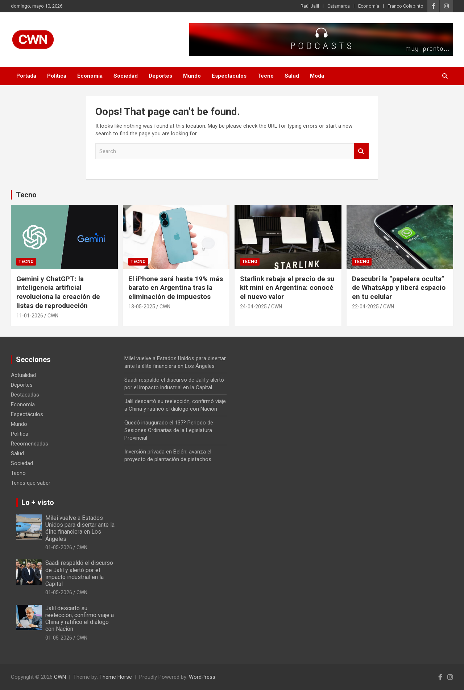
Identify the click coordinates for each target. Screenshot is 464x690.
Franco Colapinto (405, 6)
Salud (292, 76)
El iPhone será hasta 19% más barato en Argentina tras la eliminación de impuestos (175, 288)
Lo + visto (37, 502)
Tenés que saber (30, 483)
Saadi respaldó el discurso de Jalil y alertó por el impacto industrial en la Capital (79, 573)
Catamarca (338, 6)
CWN (52, 316)
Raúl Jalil (310, 6)
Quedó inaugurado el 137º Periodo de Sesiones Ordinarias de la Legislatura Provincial (168, 430)
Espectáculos (229, 76)
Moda (317, 76)
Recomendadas (29, 443)
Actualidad (23, 375)
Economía (368, 6)
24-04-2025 (253, 306)
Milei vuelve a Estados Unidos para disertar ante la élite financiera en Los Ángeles (80, 528)
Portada (26, 76)
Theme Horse (115, 677)
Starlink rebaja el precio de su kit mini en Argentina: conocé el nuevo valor (287, 288)
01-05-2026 (58, 547)
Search (361, 151)
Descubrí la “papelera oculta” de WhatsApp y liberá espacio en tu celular (399, 288)
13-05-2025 (141, 306)
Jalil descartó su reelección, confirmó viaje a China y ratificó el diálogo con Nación (79, 619)
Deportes (160, 76)
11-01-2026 (29, 316)
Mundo (192, 76)
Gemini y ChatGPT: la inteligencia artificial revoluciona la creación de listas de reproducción (58, 292)
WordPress (202, 677)
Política (56, 76)
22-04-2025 (365, 306)
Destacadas (25, 394)
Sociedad (125, 76)
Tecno (265, 76)
